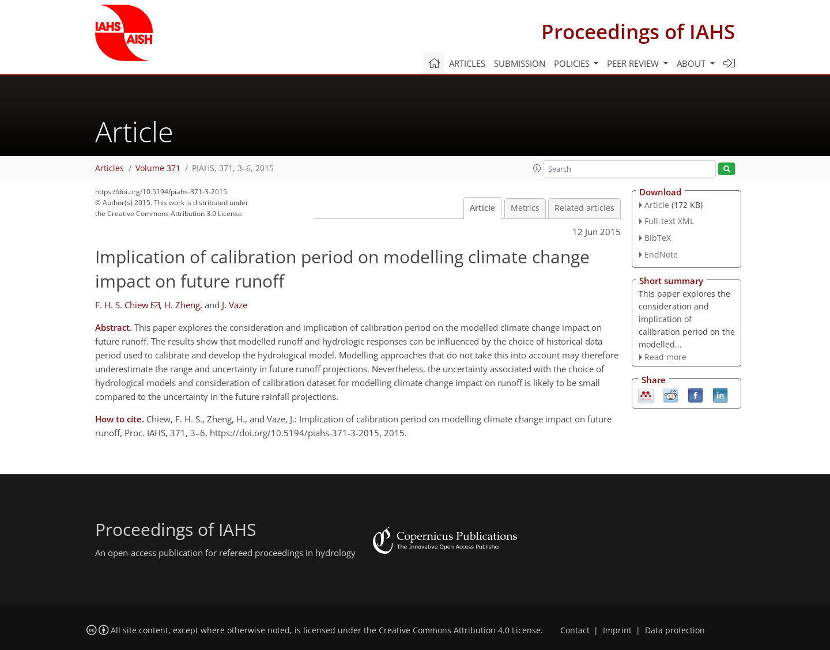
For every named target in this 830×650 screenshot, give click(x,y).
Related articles (584, 208)
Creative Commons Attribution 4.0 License (460, 630)
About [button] (692, 63)
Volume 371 (157, 168)
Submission (519, 63)
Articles (467, 63)
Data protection (675, 630)
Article (482, 208)
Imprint (617, 630)
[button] (537, 168)
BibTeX (657, 237)
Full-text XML (669, 221)
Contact (575, 630)
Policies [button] (573, 63)
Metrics (525, 208)
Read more (665, 357)
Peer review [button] (634, 63)
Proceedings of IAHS (638, 31)
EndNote (661, 254)
